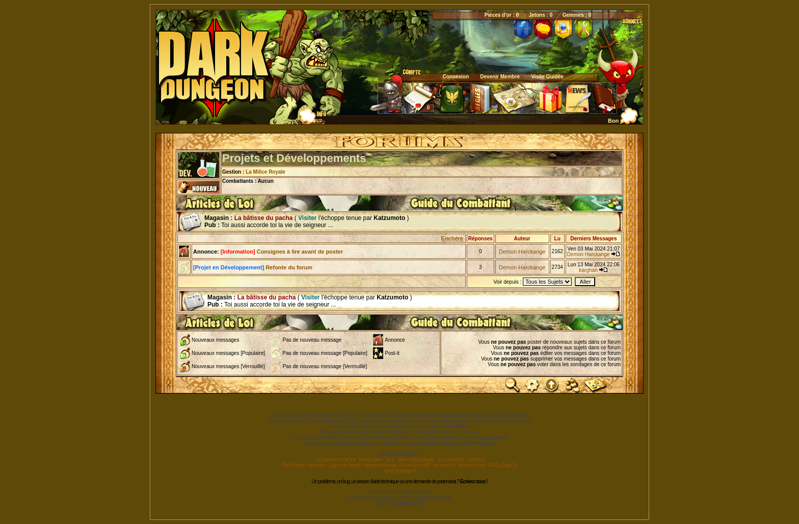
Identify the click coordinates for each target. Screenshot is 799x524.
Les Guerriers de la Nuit (335, 459)
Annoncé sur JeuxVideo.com (459, 465)
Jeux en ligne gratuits (415, 459)
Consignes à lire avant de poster (282, 252)
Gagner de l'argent (344, 465)
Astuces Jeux (370, 459)
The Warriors (293, 465)
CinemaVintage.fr (399, 471)
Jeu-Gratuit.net (450, 459)
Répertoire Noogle (379, 465)
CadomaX (475, 459)
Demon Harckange (522, 252)
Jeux (389, 459)
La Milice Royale (265, 172)
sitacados (316, 465)
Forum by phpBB (414, 465)
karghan (588, 270)
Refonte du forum (252, 267)
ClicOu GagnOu (503, 465)
